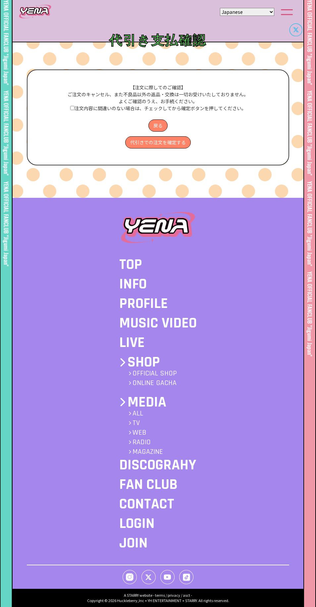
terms (160, 595)
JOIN (133, 543)
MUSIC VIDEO (158, 323)
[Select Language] (247, 12)
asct (186, 595)
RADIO (141, 442)
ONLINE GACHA (154, 383)
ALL (137, 413)
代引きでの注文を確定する (158, 142)
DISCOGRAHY (157, 465)
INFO (133, 284)
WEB (139, 432)
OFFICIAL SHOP (154, 373)
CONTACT (146, 504)
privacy (174, 595)
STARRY (133, 595)
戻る (158, 125)
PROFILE (143, 303)
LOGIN (137, 523)
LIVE (132, 342)
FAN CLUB (148, 484)
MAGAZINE (147, 451)
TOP (130, 264)
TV (136, 423)
